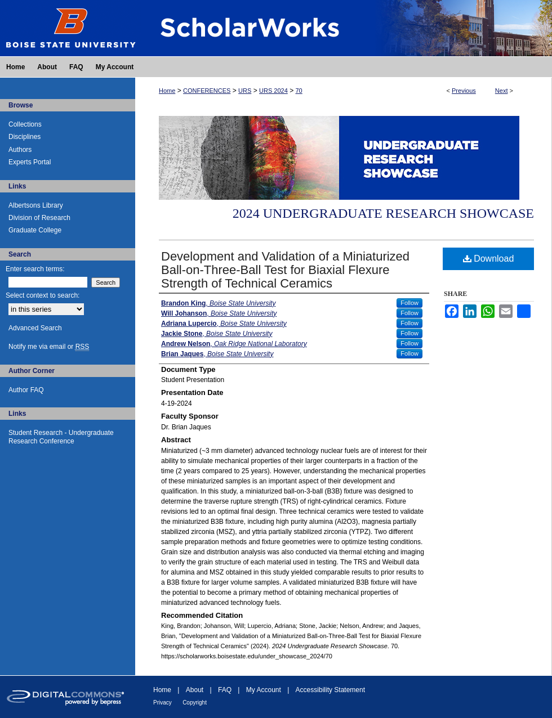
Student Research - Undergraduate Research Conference (61, 437)
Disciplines (24, 137)
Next (501, 90)
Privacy (162, 702)
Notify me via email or (48, 347)
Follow (409, 302)
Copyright (194, 702)
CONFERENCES (206, 90)
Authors (20, 150)
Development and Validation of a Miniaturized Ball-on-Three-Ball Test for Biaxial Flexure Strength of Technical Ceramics (285, 269)
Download (488, 258)
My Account (263, 690)
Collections (25, 124)
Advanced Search (35, 328)
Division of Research (39, 218)
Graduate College (34, 230)
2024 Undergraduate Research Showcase (383, 213)
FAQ (225, 690)
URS (244, 90)
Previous (464, 90)
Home (167, 90)
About (194, 690)
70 (299, 90)
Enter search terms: (35, 269)
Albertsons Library (35, 205)
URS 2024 (273, 90)
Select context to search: (42, 295)
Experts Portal (29, 162)
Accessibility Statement (330, 690)
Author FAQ (26, 390)
